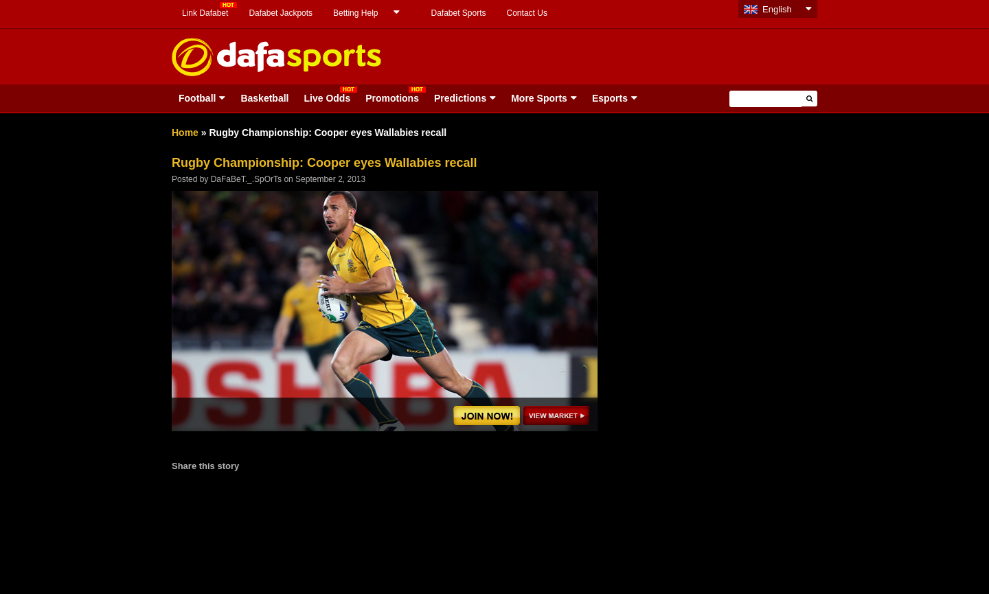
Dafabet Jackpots (280, 13)
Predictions (460, 98)
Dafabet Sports (458, 13)
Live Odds (327, 98)
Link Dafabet (205, 13)
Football (197, 98)
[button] (809, 98)
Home (185, 132)
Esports (610, 98)
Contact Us (527, 13)
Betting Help (355, 13)
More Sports (539, 98)
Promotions (392, 98)
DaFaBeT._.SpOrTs (246, 179)
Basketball (264, 98)
